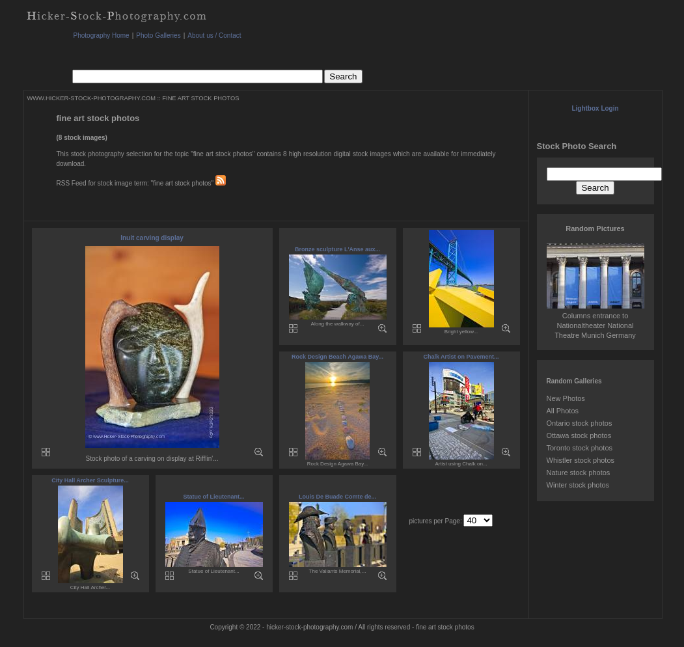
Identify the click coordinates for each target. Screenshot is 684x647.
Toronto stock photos (580, 448)
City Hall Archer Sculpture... (90, 480)
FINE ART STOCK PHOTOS (200, 98)
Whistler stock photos (581, 460)
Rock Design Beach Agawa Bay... (337, 356)
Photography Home (102, 35)
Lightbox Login (594, 108)
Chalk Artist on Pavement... (461, 356)
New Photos (566, 398)
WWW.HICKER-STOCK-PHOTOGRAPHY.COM (91, 98)
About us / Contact (214, 35)
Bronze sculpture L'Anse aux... (337, 249)
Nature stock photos (578, 472)
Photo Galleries (158, 35)
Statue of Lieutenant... (213, 496)
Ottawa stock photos (579, 435)
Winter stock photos (578, 485)
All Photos (563, 411)
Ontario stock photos (579, 423)
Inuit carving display (152, 237)
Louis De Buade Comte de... (337, 496)
